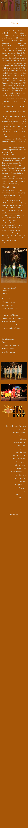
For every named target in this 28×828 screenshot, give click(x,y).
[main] (14, 23)
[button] (2, 2)
